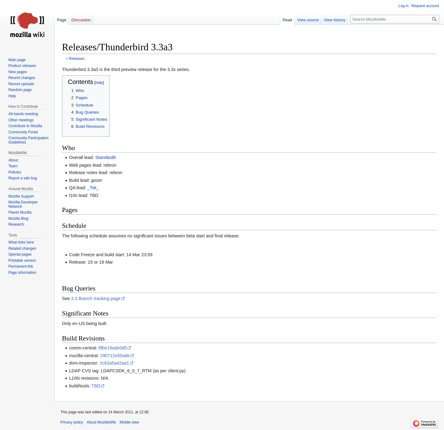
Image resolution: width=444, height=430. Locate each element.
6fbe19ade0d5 (112, 347)
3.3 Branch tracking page (96, 298)
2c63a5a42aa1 (114, 363)
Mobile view (129, 422)
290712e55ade (115, 355)
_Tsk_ (93, 187)
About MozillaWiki (101, 422)
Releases (76, 58)
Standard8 (105, 157)
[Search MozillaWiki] (394, 19)
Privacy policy (71, 422)
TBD (96, 385)
